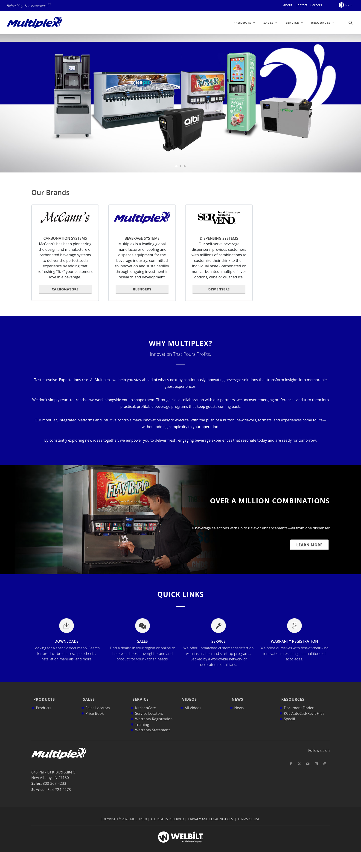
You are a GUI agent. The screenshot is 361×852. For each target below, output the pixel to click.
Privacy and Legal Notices (210, 812)
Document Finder (299, 701)
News (236, 696)
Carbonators (65, 289)
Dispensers (219, 289)
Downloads (66, 650)
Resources (291, 696)
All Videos (193, 701)
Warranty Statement (152, 723)
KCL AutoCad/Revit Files (304, 707)
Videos (188, 696)
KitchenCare (145, 701)
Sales (142, 650)
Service (218, 653)
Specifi (289, 712)
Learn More (309, 544)
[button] (344, 5)
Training (142, 718)
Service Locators (149, 707)
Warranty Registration (294, 650)
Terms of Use (249, 812)
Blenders (142, 289)
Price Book (94, 707)
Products (43, 696)
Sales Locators (97, 701)
